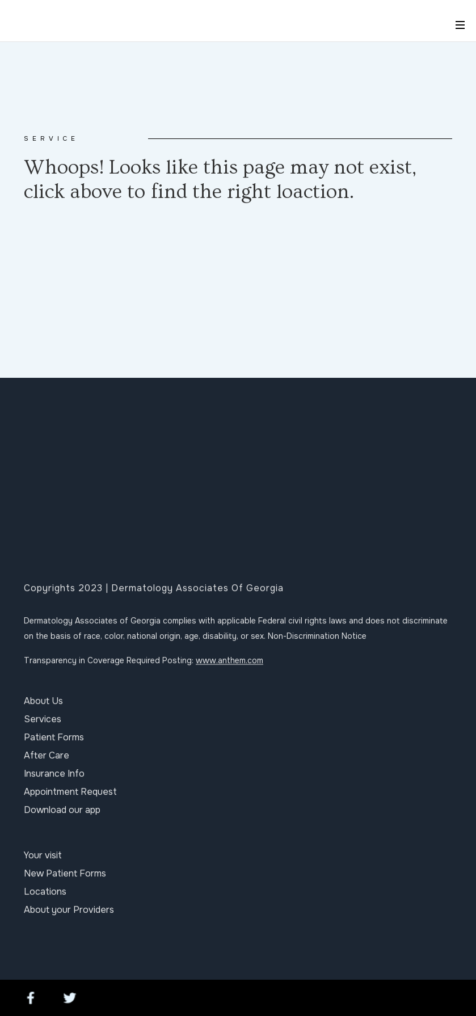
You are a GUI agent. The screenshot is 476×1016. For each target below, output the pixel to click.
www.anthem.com (229, 665)
